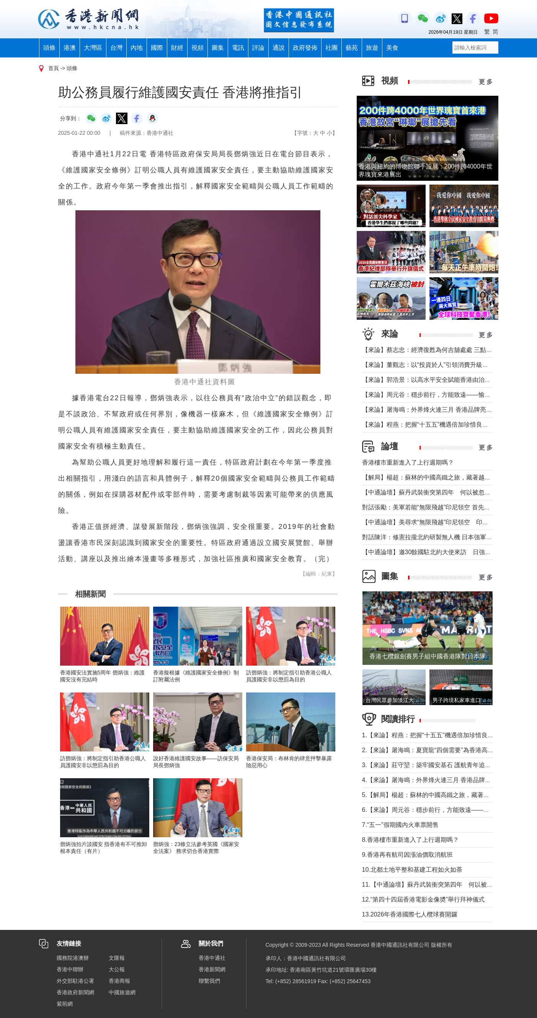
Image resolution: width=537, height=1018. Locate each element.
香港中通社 (212, 958)
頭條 (49, 47)
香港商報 (119, 981)
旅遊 (372, 47)
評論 (258, 47)
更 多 (486, 82)
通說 (279, 47)
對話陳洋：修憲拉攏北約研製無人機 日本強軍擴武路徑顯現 (442, 537)
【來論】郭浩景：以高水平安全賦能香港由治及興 (429, 379)
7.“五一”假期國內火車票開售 (400, 825)
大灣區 (93, 47)
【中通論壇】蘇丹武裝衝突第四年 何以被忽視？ (429, 492)
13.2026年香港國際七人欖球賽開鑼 (410, 914)
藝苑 (352, 47)
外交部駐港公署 (75, 981)
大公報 (117, 969)
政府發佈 (305, 47)
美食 (392, 47)
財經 (177, 47)
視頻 (197, 47)
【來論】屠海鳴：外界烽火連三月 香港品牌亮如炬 (430, 409)
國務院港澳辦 (73, 958)
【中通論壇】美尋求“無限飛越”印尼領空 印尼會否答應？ (440, 522)
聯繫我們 (209, 981)
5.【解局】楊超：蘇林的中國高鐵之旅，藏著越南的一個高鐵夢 (447, 795)
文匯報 (117, 958)
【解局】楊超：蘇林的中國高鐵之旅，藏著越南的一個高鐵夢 (444, 477)
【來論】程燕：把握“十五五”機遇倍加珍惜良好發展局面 (437, 424)
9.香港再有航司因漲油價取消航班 (407, 854)
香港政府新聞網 (75, 992)
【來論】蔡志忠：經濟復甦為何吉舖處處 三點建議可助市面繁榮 (448, 350)
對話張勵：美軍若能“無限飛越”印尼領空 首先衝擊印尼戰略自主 (447, 507)
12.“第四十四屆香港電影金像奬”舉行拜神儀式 (423, 899)
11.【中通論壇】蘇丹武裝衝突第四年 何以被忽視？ (433, 884)
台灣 (116, 47)
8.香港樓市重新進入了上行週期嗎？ (410, 839)
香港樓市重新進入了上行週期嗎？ (408, 462)
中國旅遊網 (122, 992)
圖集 (218, 47)
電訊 (238, 47)
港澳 (70, 47)
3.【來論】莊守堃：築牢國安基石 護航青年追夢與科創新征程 (445, 765)
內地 (137, 47)
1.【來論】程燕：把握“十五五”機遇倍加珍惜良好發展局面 (440, 735)
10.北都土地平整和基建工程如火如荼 (412, 869)
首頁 (53, 68)
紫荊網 (65, 1004)
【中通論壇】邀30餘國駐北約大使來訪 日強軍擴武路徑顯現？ (448, 552)
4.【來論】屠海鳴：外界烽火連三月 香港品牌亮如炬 (433, 780)
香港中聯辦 (70, 969)
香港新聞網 (212, 969)
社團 (331, 47)
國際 (157, 47)
